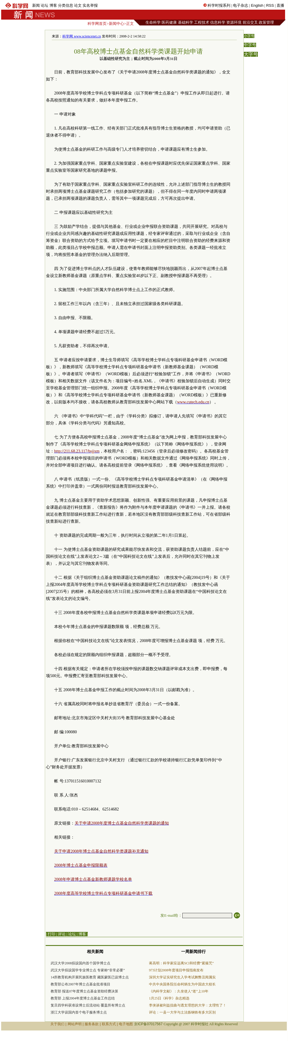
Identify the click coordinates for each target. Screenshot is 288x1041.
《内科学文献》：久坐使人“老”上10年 (178, 991)
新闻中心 (116, 23)
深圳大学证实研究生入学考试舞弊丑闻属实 (182, 977)
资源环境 (233, 22)
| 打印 (50, 934)
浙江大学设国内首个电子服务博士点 (79, 1012)
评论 (62, 934)
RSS (270, 5)
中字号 (250, 45)
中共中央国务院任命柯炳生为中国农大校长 (182, 984)
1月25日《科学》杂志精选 (169, 998)
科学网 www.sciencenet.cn (81, 36)
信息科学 (217, 22)
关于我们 (57, 1024)
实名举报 (90, 5)
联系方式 (109, 1024)
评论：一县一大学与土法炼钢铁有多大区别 (182, 1012)
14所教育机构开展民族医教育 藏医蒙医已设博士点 (90, 977)
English (257, 5)
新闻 (36, 5)
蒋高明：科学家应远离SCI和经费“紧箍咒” (181, 963)
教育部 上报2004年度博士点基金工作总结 (83, 998)
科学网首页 (97, 23)
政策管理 (266, 22)
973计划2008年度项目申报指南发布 (176, 970)
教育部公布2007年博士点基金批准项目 (80, 984)
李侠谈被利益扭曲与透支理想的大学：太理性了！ (187, 1005)
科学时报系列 (219, 5)
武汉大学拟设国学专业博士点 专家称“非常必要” (88, 970)
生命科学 (153, 22)
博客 (53, 5)
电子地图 (126, 1024)
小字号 (249, 36)
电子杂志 (240, 5)
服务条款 (92, 1024)
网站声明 (75, 1024)
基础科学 (185, 22)
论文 (78, 5)
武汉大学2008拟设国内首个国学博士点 (80, 963)
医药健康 (169, 22)
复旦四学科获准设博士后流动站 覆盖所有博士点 (88, 1005)
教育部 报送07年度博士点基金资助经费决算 (84, 991)
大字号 (251, 54)
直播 (280, 5)
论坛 (44, 5)
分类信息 (65, 5)
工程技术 (201, 22)
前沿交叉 (250, 22)
